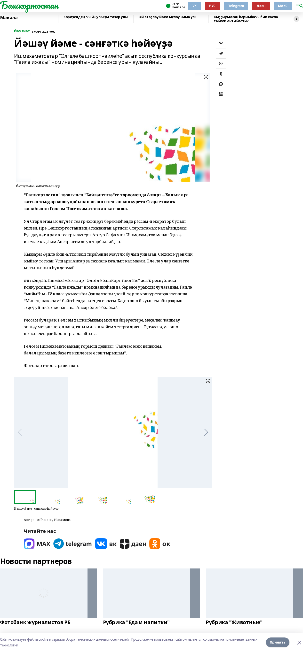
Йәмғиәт (22, 31)
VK (194, 5)
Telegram (236, 5)
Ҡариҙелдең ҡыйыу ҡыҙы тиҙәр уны (95, 17)
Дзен (260, 5)
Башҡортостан (29, 5)
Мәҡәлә (8, 17)
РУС (212, 5)
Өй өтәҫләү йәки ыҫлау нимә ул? (167, 17)
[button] (206, 432)
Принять (278, 642)
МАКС (282, 5)
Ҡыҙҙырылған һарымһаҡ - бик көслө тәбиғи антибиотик (246, 19)
